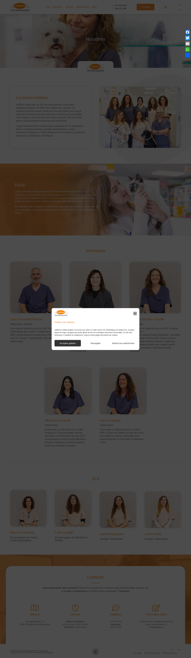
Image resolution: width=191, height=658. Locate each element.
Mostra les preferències (123, 343)
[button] (135, 313)
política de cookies (110, 335)
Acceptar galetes (68, 343)
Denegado (95, 343)
